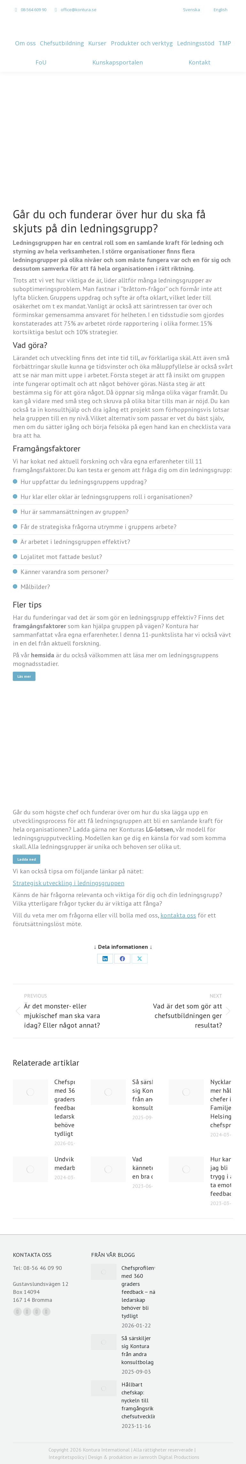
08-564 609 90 (33, 9)
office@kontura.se (78, 9)
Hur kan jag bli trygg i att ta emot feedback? (224, 1176)
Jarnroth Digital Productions (169, 1457)
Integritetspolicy (66, 1457)
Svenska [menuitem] (191, 9)
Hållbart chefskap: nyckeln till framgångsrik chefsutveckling (140, 1400)
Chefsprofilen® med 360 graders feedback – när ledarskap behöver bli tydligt (139, 1291)
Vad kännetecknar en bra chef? (151, 1168)
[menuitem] (188, 10)
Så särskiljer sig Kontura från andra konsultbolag (150, 1095)
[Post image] (30, 1092)
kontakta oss (178, 915)
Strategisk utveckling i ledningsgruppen (68, 883)
